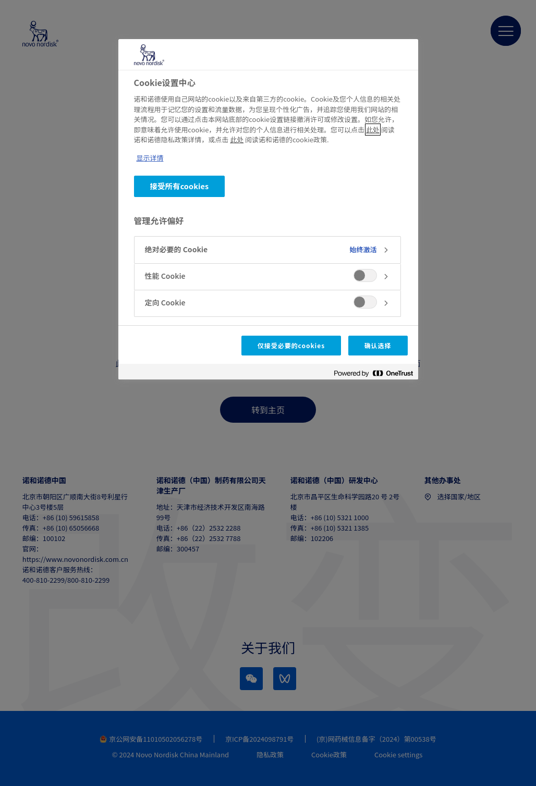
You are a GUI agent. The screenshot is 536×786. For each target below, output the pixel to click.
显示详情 (150, 158)
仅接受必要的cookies (291, 345)
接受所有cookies (179, 185)
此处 (373, 129)
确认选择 (378, 345)
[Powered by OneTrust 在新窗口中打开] (373, 372)
